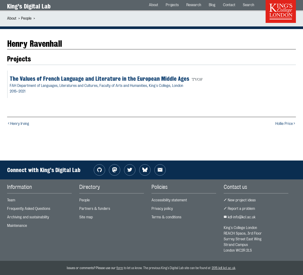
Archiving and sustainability (28, 217)
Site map (86, 217)
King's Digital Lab (29, 6)
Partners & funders (94, 208)
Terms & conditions (166, 217)
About (11, 18)
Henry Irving (18, 123)
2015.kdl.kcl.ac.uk (223, 268)
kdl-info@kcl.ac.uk (239, 217)
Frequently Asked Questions (28, 208)
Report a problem (239, 208)
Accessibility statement (169, 200)
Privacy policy (162, 208)
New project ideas (240, 200)
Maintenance (17, 225)
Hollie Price (285, 123)
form (119, 268)
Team (11, 200)
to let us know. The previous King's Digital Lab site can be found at (167, 268)
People (26, 18)
